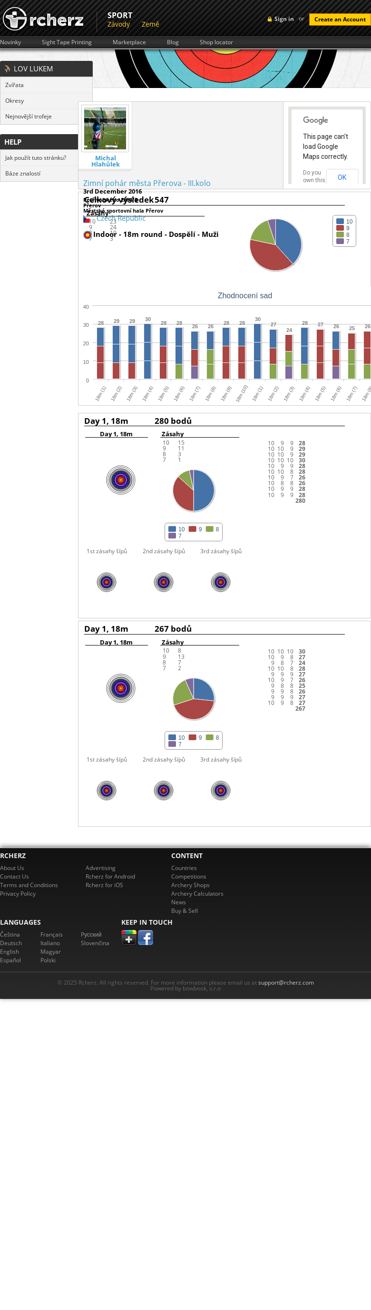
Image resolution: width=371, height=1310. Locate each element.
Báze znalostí (22, 173)
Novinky (10, 42)
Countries (184, 868)
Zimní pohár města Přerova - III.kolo (147, 183)
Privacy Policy (18, 894)
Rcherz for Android (110, 876)
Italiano (50, 943)
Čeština (10, 934)
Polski (48, 960)
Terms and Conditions (29, 885)
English (9, 952)
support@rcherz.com (286, 982)
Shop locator (216, 42)
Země (150, 24)
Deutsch (11, 943)
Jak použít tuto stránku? (35, 158)
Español (10, 960)
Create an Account (340, 19)
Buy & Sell (184, 911)
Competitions (188, 876)
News (178, 902)
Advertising (101, 868)
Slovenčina (95, 943)
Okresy (14, 101)
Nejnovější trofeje (28, 116)
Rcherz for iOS (104, 885)
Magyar (50, 952)
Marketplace (129, 42)
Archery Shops (190, 885)
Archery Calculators (197, 894)
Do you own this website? (314, 180)
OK (342, 177)
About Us (12, 868)
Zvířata (14, 85)
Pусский (91, 934)
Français (51, 934)
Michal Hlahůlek (105, 161)
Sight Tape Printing (67, 42)
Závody (118, 24)
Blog (173, 42)
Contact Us (14, 876)
